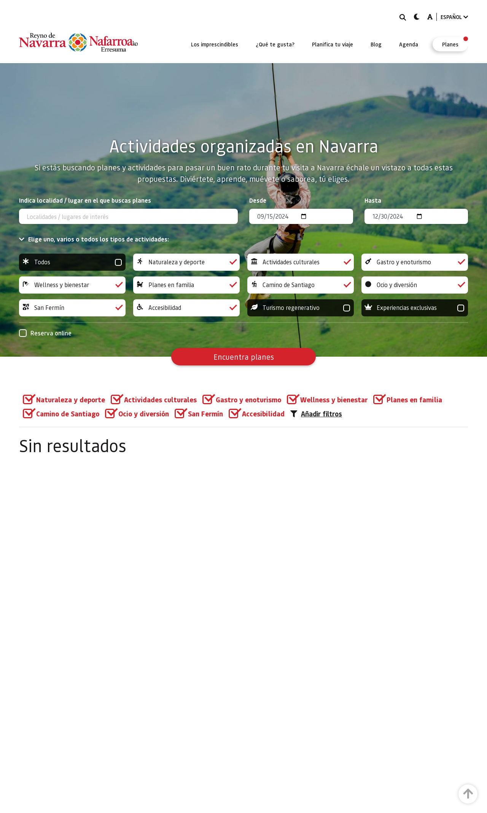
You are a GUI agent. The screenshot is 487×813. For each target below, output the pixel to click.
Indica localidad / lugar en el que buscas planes (85, 200)
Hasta (372, 200)
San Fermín (72, 307)
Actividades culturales (300, 262)
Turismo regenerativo (300, 307)
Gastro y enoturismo (414, 262)
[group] (72, 262)
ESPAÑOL (454, 17)
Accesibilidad (186, 307)
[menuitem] (214, 44)
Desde (257, 200)
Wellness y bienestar (72, 285)
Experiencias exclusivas (414, 307)
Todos (72, 262)
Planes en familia (186, 285)
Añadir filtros (316, 413)
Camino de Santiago (300, 285)
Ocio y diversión (414, 285)
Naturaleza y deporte (186, 262)
